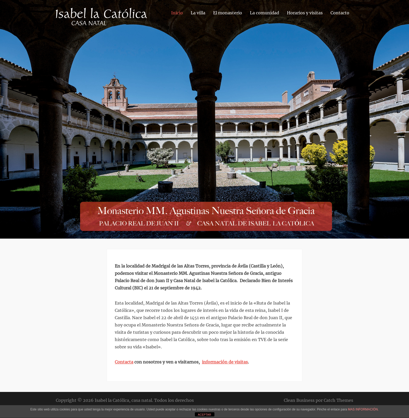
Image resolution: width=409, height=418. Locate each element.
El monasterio (227, 12)
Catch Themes (338, 400)
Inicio (177, 12)
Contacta (124, 362)
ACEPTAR (204, 414)
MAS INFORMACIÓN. (363, 409)
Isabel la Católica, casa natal (123, 400)
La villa (198, 12)
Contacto (339, 12)
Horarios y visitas (305, 12)
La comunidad (264, 12)
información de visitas (225, 362)
